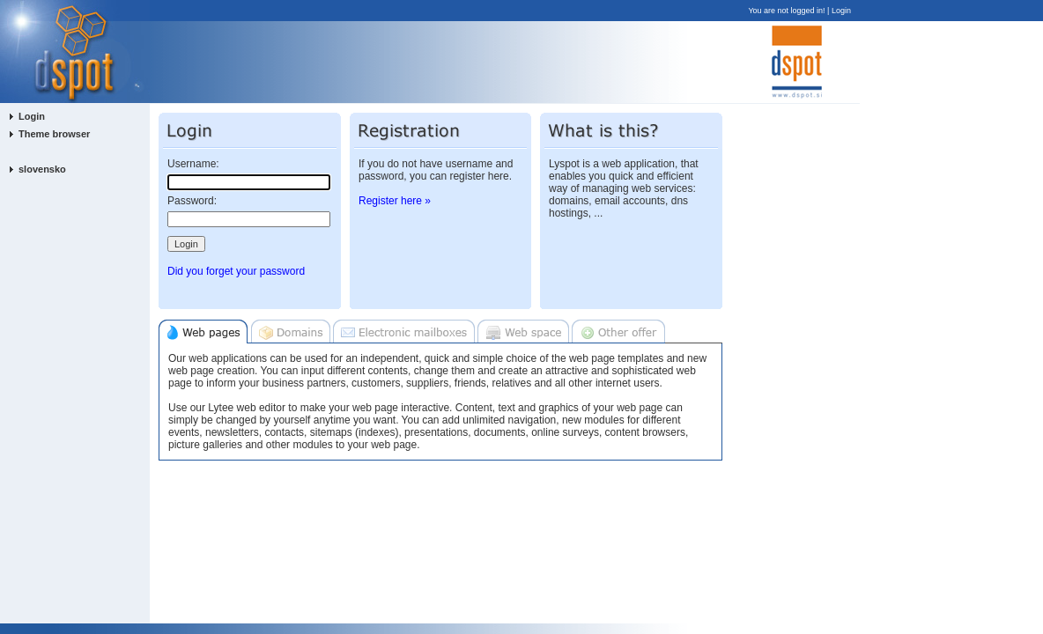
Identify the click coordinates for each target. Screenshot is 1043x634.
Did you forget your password (236, 271)
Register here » (395, 201)
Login (841, 10)
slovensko (42, 169)
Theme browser (54, 134)
